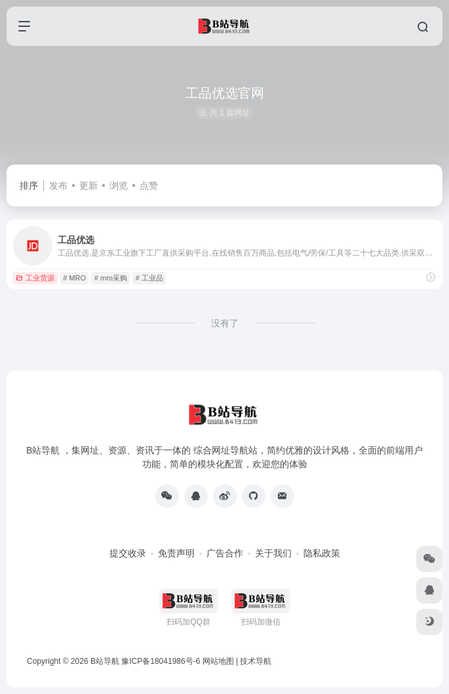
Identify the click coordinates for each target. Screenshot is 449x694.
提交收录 (127, 553)
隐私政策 (321, 553)
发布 (58, 185)
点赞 (149, 185)
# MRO (74, 278)
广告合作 (224, 553)
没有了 (225, 323)
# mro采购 (110, 278)
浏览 (118, 185)
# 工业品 (149, 278)
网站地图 (218, 661)
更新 (88, 185)
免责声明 (176, 553)
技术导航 (255, 661)
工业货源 (35, 278)
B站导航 (104, 661)
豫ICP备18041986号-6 (160, 661)
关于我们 (273, 553)
